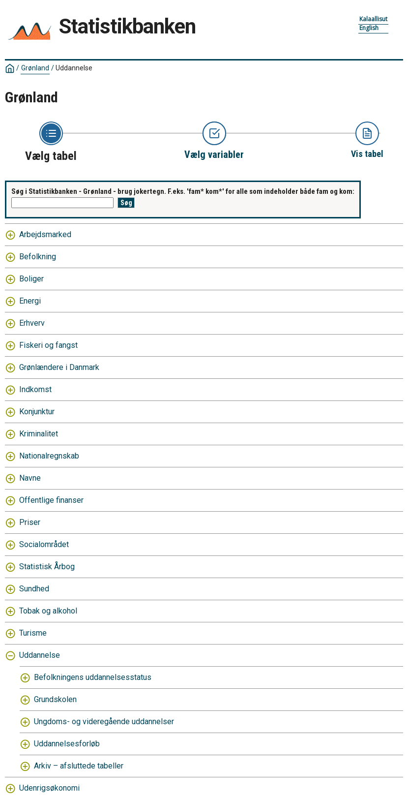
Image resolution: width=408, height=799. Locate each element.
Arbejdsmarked (45, 234)
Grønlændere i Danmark (59, 367)
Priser (29, 522)
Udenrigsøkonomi (49, 788)
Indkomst (35, 389)
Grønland (35, 68)
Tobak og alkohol (48, 610)
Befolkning (37, 256)
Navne (30, 478)
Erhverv (32, 323)
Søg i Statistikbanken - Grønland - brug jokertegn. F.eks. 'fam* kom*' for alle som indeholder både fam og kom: (182, 191)
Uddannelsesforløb (67, 743)
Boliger (31, 278)
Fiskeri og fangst (48, 345)
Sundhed (34, 588)
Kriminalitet (38, 433)
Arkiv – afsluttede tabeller (78, 765)
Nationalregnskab (49, 456)
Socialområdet (44, 544)
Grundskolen (55, 699)
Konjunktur (37, 411)
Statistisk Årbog (47, 566)
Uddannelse (74, 68)
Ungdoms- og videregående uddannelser (104, 721)
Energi (30, 301)
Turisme (33, 633)
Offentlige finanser (51, 500)
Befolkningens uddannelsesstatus (92, 677)
